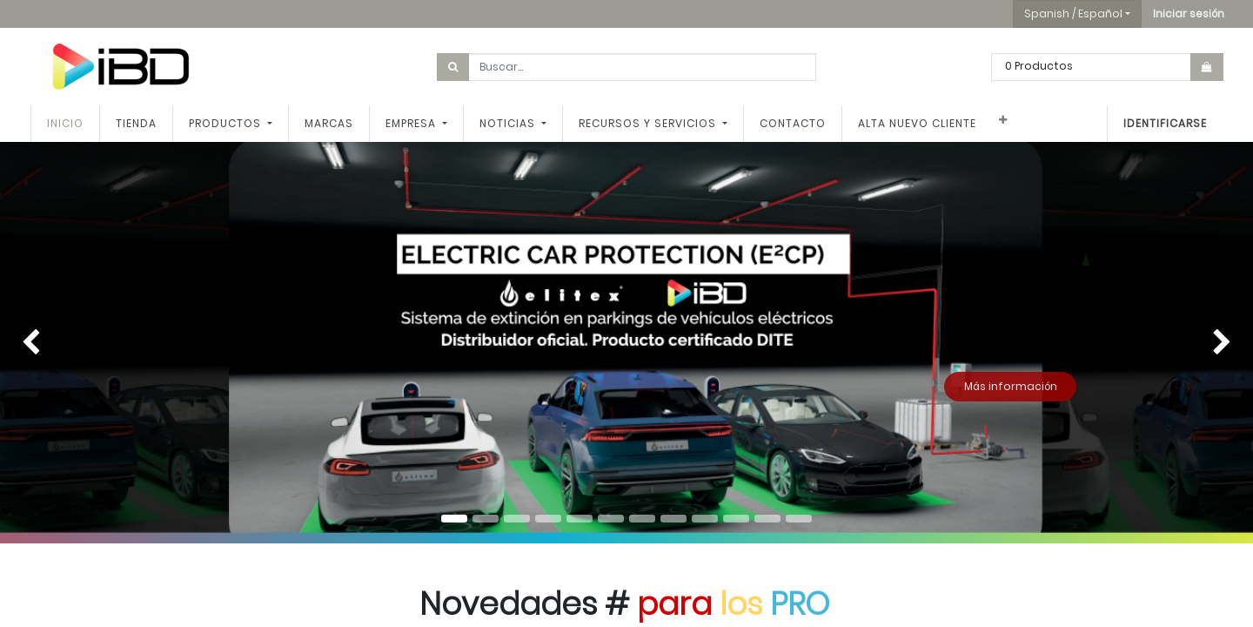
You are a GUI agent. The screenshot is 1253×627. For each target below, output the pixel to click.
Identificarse (1165, 123)
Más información (1010, 386)
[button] (1189, 14)
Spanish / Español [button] (1073, 13)
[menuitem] (65, 123)
